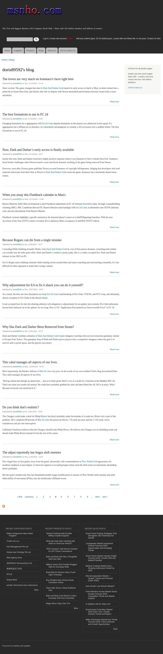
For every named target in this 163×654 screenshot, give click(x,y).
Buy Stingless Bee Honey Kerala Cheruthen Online (60, 581)
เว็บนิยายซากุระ (13, 541)
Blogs (41, 50)
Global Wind (12, 580)
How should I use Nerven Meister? (100, 586)
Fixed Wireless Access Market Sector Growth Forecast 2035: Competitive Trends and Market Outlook (101, 595)
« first (19, 497)
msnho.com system (21, 646)
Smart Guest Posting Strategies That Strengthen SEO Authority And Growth (101, 535)
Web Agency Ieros (14, 558)
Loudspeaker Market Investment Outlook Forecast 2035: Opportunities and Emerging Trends (99, 546)
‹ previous (28, 497)
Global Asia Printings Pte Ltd (19, 552)
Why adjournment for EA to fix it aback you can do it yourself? (42, 285)
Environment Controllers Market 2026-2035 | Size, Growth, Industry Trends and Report (99, 611)
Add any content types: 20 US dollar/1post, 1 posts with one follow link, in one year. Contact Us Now (118, 38)
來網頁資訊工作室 (14, 569)
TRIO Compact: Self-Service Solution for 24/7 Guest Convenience (62, 550)
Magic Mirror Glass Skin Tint (58, 603)
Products (30, 50)
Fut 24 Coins (47, 123)
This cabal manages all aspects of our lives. (30, 362)
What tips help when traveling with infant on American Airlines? (60, 542)
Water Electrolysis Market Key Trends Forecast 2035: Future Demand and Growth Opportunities (101, 621)
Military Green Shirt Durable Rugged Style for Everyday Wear (61, 565)
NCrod (9, 574)
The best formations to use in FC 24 (25, 114)
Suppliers (18, 50)
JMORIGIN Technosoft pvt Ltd (19, 563)
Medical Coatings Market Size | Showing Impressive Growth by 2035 (100, 568)
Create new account (58, 38)
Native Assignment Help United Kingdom (20, 534)
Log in (45, 38)
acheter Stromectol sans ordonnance (22, 585)
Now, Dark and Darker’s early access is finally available (38, 149)
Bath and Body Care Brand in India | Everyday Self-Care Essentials (61, 597)
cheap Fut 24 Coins (50, 294)
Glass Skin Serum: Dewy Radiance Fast (61, 589)
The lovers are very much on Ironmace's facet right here (38, 79)
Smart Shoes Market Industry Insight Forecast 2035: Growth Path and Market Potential (101, 558)
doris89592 (17, 83)
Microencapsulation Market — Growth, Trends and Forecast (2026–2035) (99, 578)
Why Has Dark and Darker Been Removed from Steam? (38, 327)
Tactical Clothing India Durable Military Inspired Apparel (59, 534)
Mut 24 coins (45, 371)
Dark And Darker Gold (53, 88)
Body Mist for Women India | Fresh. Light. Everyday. (61, 573)
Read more (114, 101)
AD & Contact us (135, 87)
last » (105, 497)
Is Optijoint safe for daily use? (98, 604)
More (36, 590)
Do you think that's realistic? (20, 407)
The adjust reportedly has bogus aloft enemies (31, 452)
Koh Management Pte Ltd (17, 547)
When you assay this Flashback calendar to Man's (34, 195)
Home (7, 50)
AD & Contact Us (68, 50)
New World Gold (89, 461)
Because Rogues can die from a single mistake (32, 240)
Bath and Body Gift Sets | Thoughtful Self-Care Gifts (61, 558)
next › (97, 497)
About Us (52, 50)
